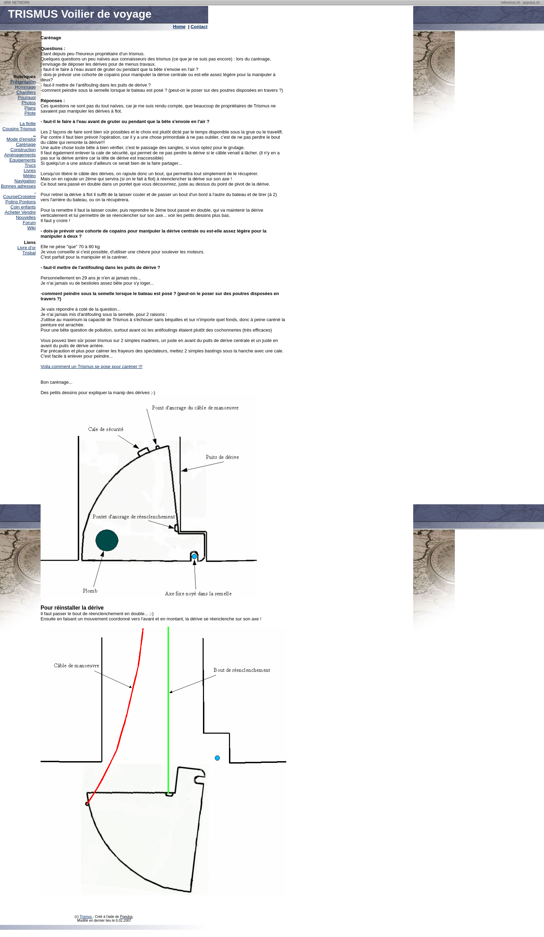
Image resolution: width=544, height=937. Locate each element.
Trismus (86, 917)
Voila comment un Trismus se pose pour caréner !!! (91, 366)
